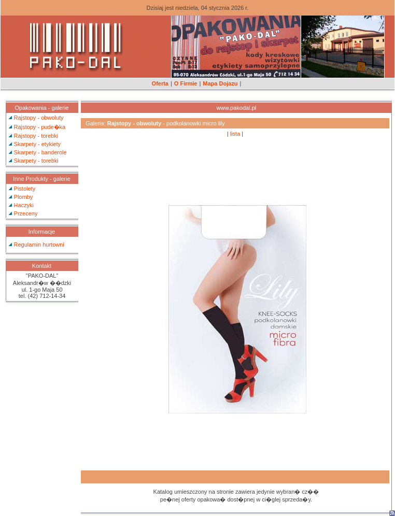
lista (235, 134)
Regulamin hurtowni (39, 244)
